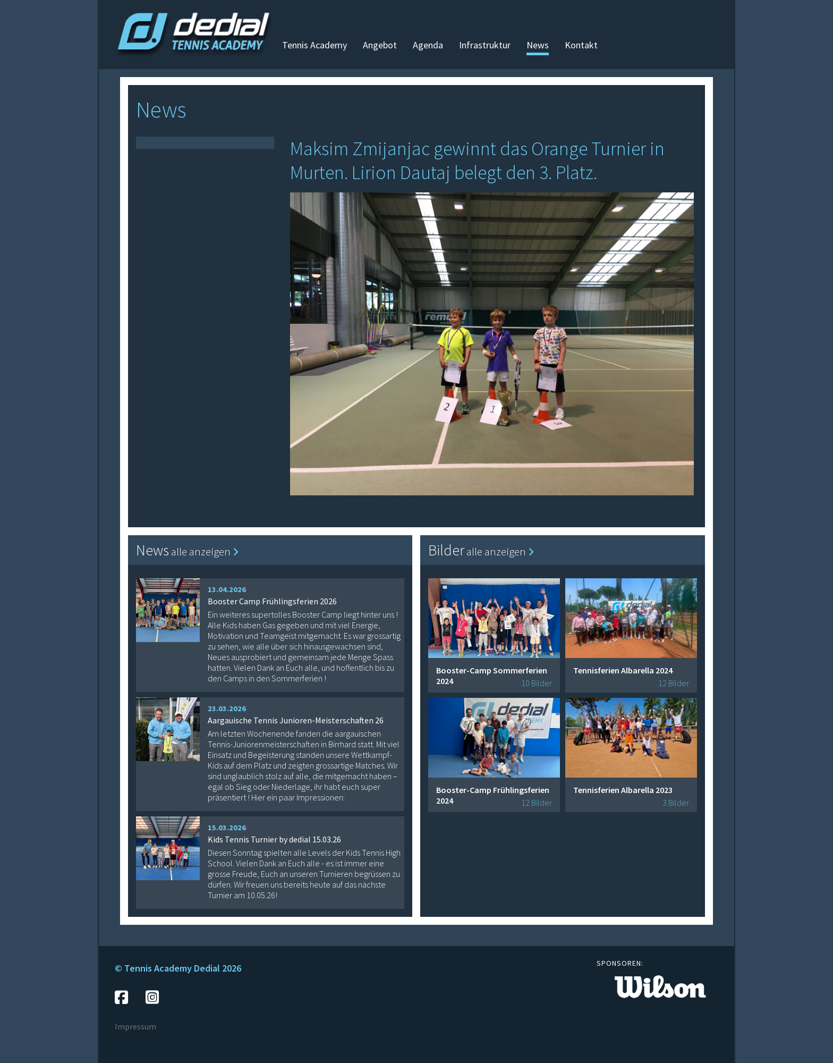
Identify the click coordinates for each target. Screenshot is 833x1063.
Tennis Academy (314, 45)
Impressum (135, 1026)
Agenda (428, 45)
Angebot (380, 45)
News (537, 45)
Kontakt (581, 45)
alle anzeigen (205, 551)
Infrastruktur (485, 45)
